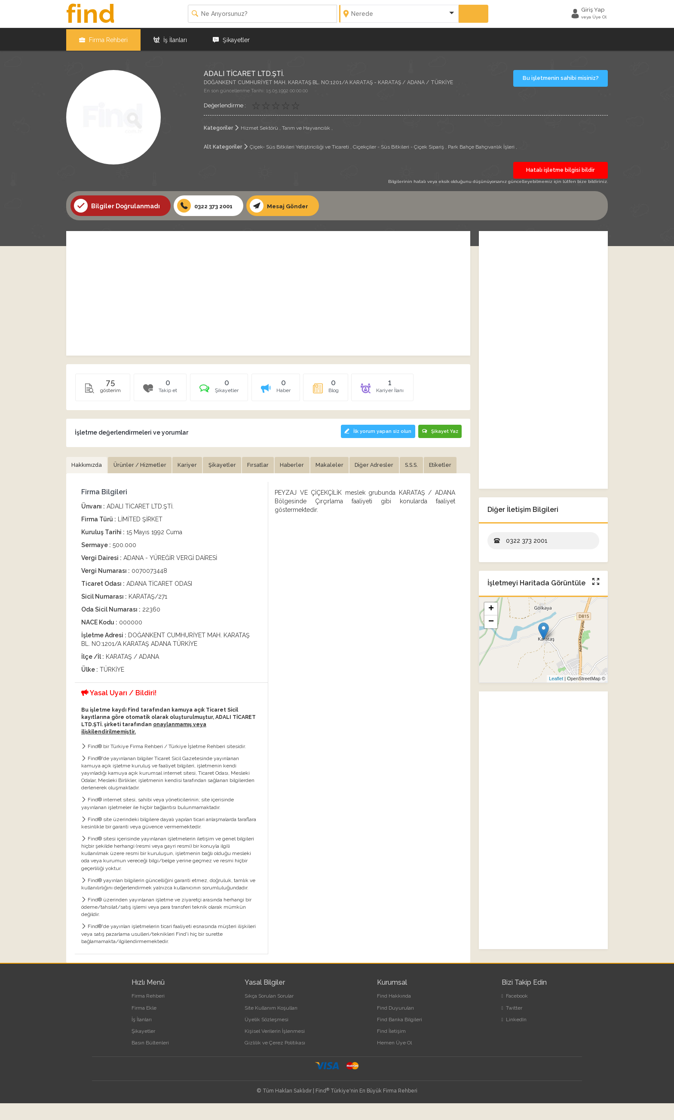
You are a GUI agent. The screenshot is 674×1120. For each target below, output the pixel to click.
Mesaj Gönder (283, 205)
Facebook (515, 1013)
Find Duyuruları (395, 1025)
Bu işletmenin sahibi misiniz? (560, 76)
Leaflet (556, 677)
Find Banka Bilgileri (399, 1036)
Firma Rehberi (103, 38)
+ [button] (491, 607)
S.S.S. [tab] (429, 463)
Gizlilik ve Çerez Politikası (275, 1059)
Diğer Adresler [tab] (389, 463)
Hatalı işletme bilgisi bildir (560, 168)
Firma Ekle (144, 1025)
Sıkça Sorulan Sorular (269, 1013)
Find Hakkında (394, 1013)
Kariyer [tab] (193, 463)
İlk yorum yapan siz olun (376, 430)
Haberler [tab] (303, 463)
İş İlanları (170, 38)
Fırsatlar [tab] (267, 463)
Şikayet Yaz (440, 430)
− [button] (491, 620)
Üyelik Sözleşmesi (266, 1036)
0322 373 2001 (206, 205)
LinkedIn (514, 1036)
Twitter (512, 1025)
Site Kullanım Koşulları (271, 1025)
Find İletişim (391, 1048)
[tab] (228, 389)
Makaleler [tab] (342, 463)
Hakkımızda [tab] (88, 463)
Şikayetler (231, 38)
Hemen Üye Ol (394, 1059)
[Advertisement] (268, 292)
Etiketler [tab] (83, 481)
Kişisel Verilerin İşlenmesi (275, 1048)
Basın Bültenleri (150, 1059)
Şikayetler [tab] (230, 463)
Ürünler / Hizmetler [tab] (144, 463)
